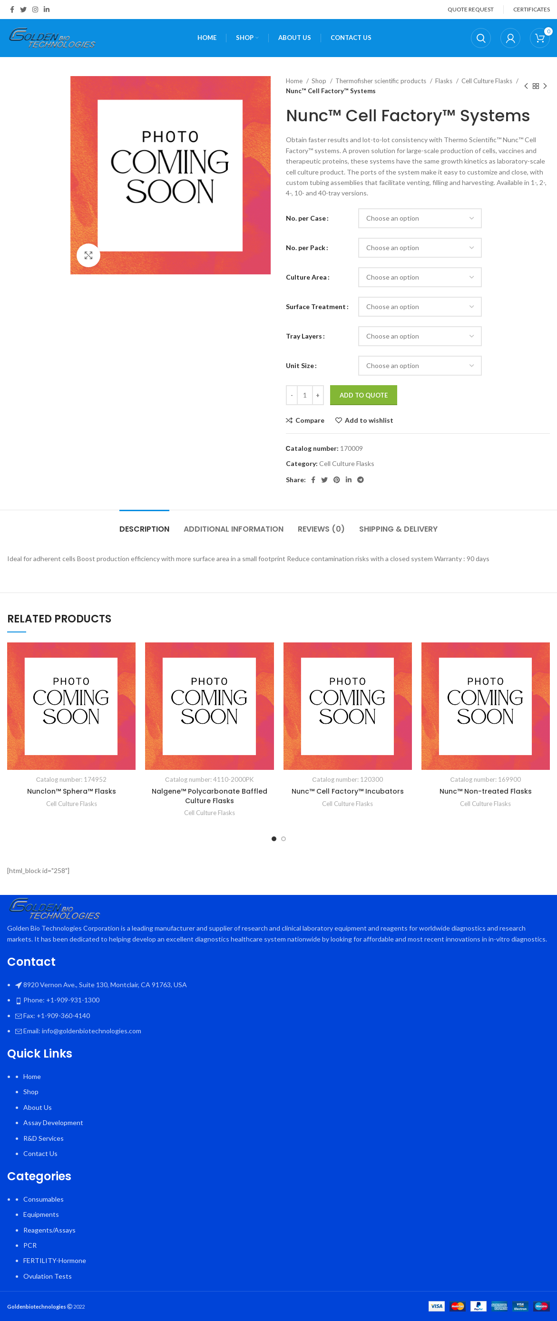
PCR (30, 1245)
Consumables (43, 1199)
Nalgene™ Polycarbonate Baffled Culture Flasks (209, 796)
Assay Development (53, 1122)
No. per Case (306, 218)
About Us (37, 1107)
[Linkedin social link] (46, 9)
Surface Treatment (316, 306)
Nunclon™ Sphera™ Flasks (71, 791)
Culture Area (306, 277)
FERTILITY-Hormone (54, 1260)
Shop (320, 81)
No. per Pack (305, 247)
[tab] (144, 524)
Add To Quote (364, 395)
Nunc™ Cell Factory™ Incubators (348, 791)
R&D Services (43, 1138)
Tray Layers (304, 336)
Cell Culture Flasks (487, 81)
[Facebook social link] (12, 9)
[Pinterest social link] (337, 480)
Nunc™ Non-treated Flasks (486, 791)
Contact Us (40, 1153)
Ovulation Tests (47, 1276)
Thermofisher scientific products (381, 81)
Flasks (444, 81)
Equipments (41, 1214)
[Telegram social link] (360, 480)
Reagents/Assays (49, 1230)
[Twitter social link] (23, 9)
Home (295, 81)
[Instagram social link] (35, 9)
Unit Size (300, 365)
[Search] (481, 38)
